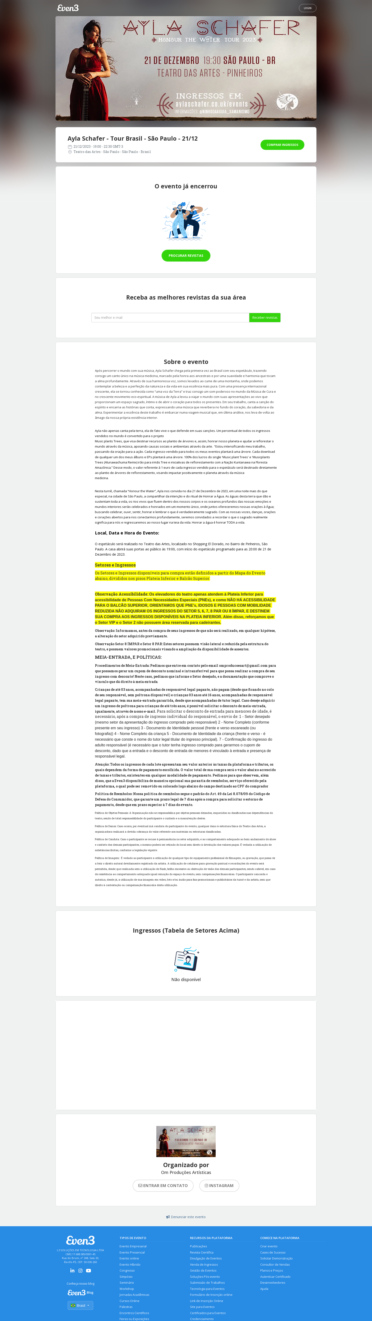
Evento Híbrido (130, 1265)
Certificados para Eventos (208, 1313)
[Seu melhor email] (170, 317)
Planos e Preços (271, 1271)
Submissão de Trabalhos (207, 1283)
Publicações (198, 1246)
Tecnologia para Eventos (207, 1289)
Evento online (129, 1258)
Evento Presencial (132, 1252)
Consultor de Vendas (275, 1265)
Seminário (127, 1283)
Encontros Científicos (134, 1313)
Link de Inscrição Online (206, 1301)
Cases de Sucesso (273, 1252)
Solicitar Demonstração (276, 1258)
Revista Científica (202, 1252)
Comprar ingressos (282, 145)
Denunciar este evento (186, 1217)
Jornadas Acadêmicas (134, 1295)
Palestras (126, 1307)
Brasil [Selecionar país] (80, 1305)
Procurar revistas (186, 255)
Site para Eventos (202, 1307)
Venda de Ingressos (204, 1265)
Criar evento (269, 1246)
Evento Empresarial (133, 1246)
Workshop (127, 1289)
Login (308, 8)
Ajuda (264, 1289)
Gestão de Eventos (203, 1271)
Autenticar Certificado (275, 1277)
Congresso (127, 1271)
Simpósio (126, 1277)
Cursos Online (130, 1301)
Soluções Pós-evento (205, 1277)
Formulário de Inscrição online (211, 1295)
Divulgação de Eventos (206, 1258)
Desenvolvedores (272, 1283)
